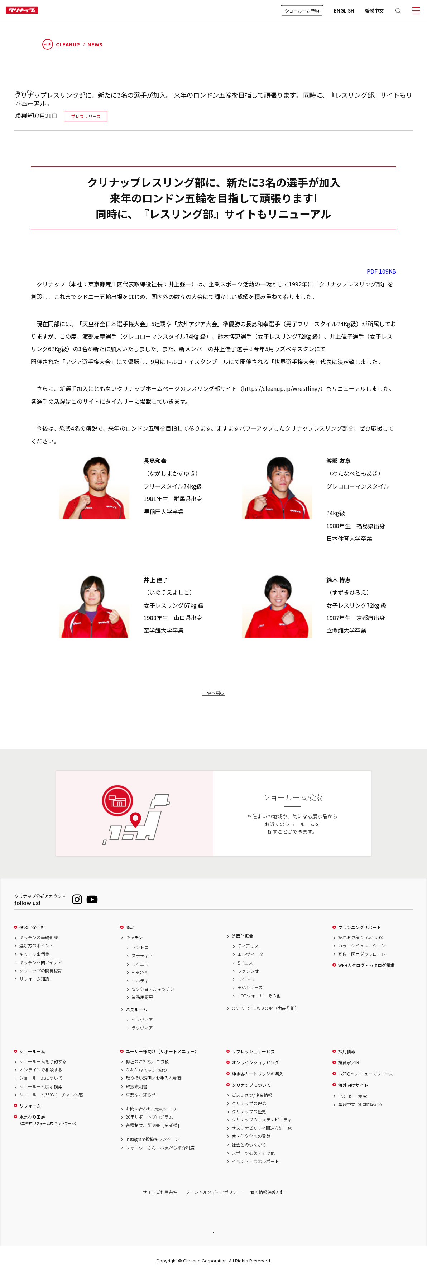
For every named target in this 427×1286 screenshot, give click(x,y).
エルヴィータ (250, 964)
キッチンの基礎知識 (38, 947)
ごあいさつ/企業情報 (252, 1104)
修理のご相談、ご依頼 (147, 1071)
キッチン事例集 (34, 963)
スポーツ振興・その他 (253, 1162)
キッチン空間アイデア (40, 972)
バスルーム (136, 1019)
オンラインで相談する (40, 1079)
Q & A (147, 1079)
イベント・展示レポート (255, 1171)
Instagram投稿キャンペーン (152, 1149)
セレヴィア (142, 1029)
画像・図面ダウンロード (361, 963)
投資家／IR (348, 1072)
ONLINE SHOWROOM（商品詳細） (265, 1017)
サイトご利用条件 (160, 1201)
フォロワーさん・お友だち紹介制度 (160, 1157)
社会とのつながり (249, 1154)
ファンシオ (248, 980)
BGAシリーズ (250, 997)
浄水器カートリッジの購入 (257, 1083)
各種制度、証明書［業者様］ (154, 1135)
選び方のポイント (36, 955)
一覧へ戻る (213, 697)
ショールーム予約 (302, 11)
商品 (130, 937)
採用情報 (346, 1061)
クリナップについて (251, 1094)
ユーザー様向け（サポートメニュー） (162, 1061)
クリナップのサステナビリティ (262, 1129)
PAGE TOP (213, 1241)
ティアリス (248, 955)
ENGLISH (344, 10)
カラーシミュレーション (361, 955)
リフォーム (30, 1115)
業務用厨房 (142, 1007)
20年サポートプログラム (149, 1126)
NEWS (94, 44)
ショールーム (32, 1061)
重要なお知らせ (141, 1104)
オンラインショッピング (255, 1072)
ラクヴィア (142, 1037)
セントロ (140, 957)
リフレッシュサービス (253, 1061)
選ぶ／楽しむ (32, 937)
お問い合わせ (152, 1118)
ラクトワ (246, 988)
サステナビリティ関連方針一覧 (262, 1137)
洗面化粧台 (242, 945)
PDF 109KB (381, 271)
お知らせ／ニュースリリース (365, 1083)
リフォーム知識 (34, 988)
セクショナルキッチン (152, 998)
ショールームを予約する (43, 1071)
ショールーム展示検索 (40, 1096)
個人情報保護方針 (267, 1201)
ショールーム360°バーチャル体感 (51, 1104)
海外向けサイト (353, 1094)
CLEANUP (61, 44)
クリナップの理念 (249, 1112)
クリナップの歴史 (249, 1121)
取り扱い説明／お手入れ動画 (154, 1087)
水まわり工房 (48, 1129)
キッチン (134, 947)
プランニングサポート (359, 937)
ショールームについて (40, 1087)
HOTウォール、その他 (259, 1005)
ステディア (142, 965)
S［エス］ (247, 972)
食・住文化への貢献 (251, 1146)
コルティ (139, 990)
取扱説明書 (136, 1096)
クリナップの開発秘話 (40, 980)
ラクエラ (140, 973)
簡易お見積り (361, 947)
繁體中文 (374, 10)
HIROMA (139, 982)
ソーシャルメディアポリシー (213, 1201)
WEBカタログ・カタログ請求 (366, 974)
